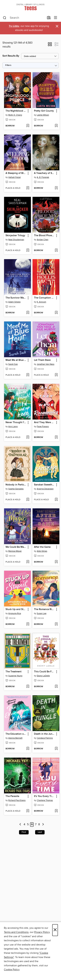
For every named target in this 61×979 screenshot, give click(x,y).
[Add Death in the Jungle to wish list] (56, 749)
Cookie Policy (11, 969)
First (24, 832)
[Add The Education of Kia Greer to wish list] (28, 749)
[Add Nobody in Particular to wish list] (28, 500)
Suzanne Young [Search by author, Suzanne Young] (15, 675)
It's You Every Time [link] (44, 796)
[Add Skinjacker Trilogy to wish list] (28, 250)
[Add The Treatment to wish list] (28, 687)
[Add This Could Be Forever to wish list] (56, 687)
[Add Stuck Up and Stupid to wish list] (28, 624)
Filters (8, 65)
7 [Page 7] (35, 824)
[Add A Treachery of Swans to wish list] (56, 188)
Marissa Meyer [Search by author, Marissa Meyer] (15, 551)
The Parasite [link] (12, 796)
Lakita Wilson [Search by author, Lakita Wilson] (43, 115)
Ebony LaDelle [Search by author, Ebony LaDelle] (43, 675)
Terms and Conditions (16, 932)
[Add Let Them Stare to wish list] (56, 375)
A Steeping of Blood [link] (16, 173)
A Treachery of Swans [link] (44, 173)
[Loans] (49, 18)
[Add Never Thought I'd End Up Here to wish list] (28, 437)
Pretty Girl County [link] (44, 110)
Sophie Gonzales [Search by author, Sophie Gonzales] (16, 489)
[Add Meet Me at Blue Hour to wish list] (28, 375)
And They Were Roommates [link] (44, 422)
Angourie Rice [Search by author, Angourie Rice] (14, 613)
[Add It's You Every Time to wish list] (56, 811)
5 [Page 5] (28, 824)
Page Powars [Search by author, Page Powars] (43, 426)
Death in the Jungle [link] (44, 734)
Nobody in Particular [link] (16, 484)
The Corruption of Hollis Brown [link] (44, 297)
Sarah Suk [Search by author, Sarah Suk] (13, 364)
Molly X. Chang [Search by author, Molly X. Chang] (15, 115)
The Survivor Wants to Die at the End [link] (16, 297)
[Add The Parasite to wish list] (28, 811)
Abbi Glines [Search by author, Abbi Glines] (42, 551)
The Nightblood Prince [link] (16, 110)
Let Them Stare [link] (42, 360)
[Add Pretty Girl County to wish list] (56, 126)
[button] (50, 45)
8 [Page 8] (39, 824)
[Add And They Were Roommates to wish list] (56, 437)
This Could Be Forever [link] (44, 671)
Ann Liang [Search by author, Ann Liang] (13, 426)
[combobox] (24, 18)
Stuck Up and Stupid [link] (16, 609)
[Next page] (43, 824)
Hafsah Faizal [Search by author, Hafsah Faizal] (14, 177)
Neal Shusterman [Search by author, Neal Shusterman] (16, 239)
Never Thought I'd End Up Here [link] (16, 422)
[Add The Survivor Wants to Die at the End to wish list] (28, 313)
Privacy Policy (42, 932)
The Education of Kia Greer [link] (16, 734)
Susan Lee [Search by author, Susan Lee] (41, 613)
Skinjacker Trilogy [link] (15, 235)
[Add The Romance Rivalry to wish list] (56, 624)
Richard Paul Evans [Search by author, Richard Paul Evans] (17, 800)
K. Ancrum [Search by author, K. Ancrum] (41, 302)
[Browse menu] (56, 18)
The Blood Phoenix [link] (44, 235)
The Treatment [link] (13, 671)
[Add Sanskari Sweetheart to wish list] (56, 500)
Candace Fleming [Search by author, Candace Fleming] (45, 738)
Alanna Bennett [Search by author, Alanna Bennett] (15, 738)
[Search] (4, 17)
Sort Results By (10, 55)
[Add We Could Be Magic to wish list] (28, 562)
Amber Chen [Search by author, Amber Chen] (42, 239)
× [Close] (55, 930)
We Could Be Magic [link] (16, 547)
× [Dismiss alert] (57, 26)
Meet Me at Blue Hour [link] (16, 360)
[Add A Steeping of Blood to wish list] (28, 188)
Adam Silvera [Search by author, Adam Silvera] (14, 302)
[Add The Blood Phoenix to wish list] (56, 250)
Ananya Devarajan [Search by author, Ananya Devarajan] (45, 489)
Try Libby (14, 26)
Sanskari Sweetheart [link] (44, 484)
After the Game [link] (42, 547)
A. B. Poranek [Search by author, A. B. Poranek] (43, 177)
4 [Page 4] (24, 824)
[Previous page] (20, 824)
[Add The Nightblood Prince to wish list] (28, 126)
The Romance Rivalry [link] (44, 609)
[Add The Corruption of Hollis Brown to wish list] (56, 313)
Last (40, 832)
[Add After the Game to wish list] (56, 562)
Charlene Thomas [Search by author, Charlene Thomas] (45, 800)
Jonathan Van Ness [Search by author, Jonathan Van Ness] (45, 364)
